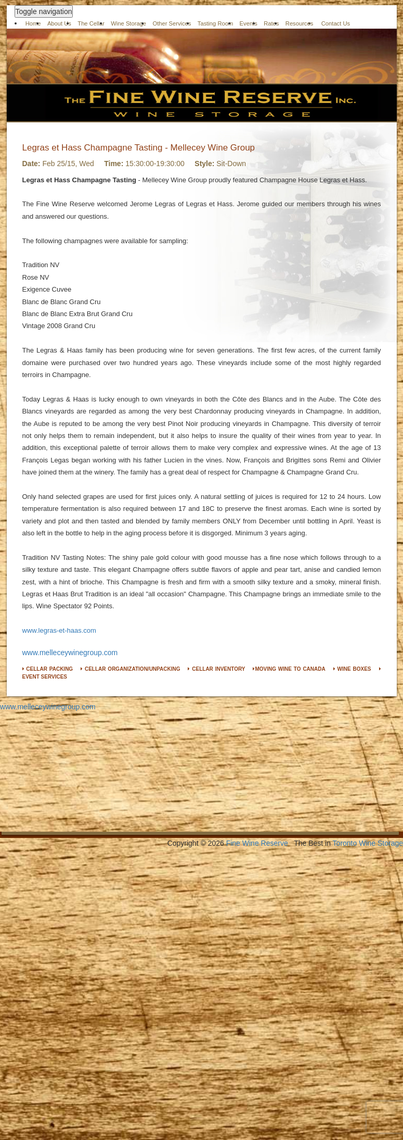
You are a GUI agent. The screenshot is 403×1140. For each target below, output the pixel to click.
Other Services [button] (171, 23)
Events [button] (248, 23)
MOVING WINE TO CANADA (289, 669)
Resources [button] (299, 23)
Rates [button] (271, 23)
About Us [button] (59, 23)
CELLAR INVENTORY (216, 669)
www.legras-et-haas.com (59, 630)
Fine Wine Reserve (257, 843)
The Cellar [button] (91, 23)
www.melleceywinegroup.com (70, 652)
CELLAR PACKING (47, 669)
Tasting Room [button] (215, 23)
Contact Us (336, 23)
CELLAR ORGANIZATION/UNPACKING (130, 669)
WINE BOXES (352, 669)
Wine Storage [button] (128, 23)
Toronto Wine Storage (368, 843)
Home (33, 23)
